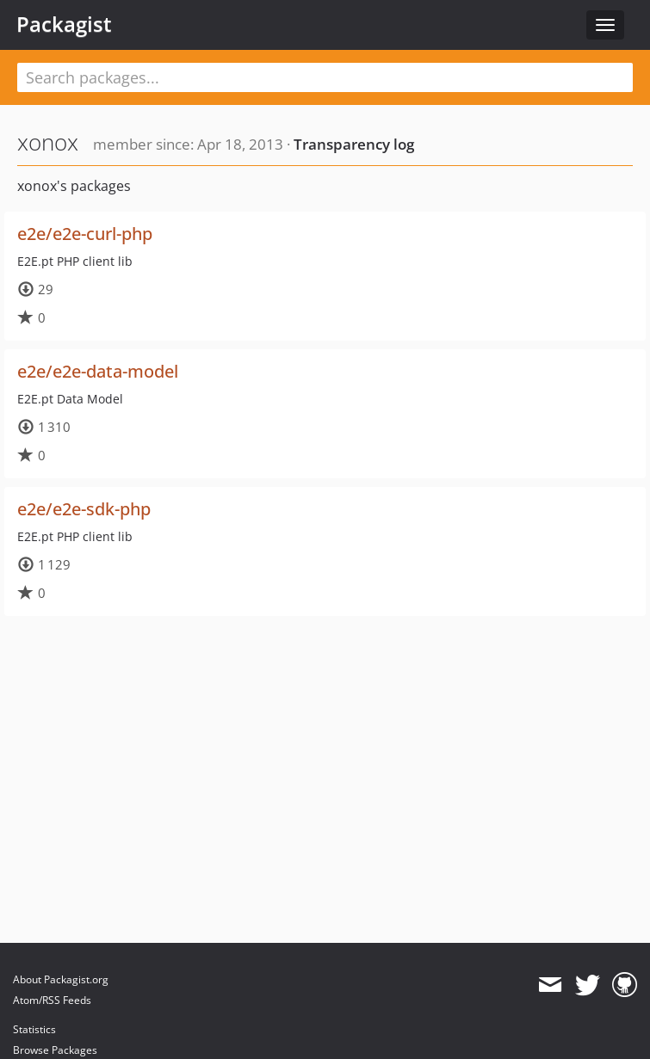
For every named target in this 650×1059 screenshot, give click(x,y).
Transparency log (354, 144)
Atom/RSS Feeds (52, 1000)
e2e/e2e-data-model (97, 371)
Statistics (34, 1029)
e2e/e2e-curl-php (84, 233)
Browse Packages (55, 1050)
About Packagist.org (60, 979)
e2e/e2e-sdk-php (84, 508)
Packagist (64, 24)
